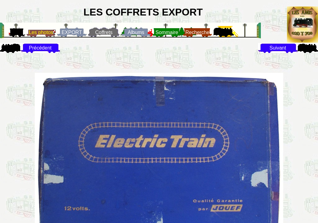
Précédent (40, 47)
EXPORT (71, 32)
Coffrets (103, 32)
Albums (136, 32)
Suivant (278, 47)
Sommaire (167, 32)
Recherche (197, 32)
